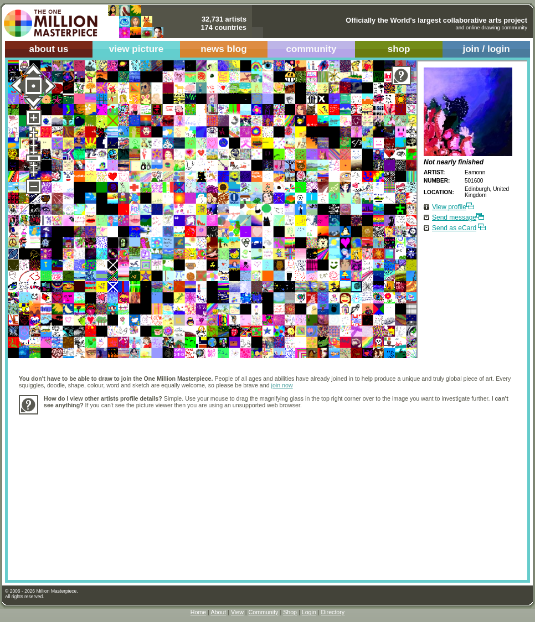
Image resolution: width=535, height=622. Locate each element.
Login (309, 612)
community (311, 49)
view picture (136, 49)
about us (48, 49)
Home (198, 612)
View (237, 612)
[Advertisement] (173, 491)
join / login (486, 49)
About (218, 612)
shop (399, 49)
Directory (333, 612)
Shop (290, 612)
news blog (223, 49)
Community (264, 612)
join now (282, 385)
